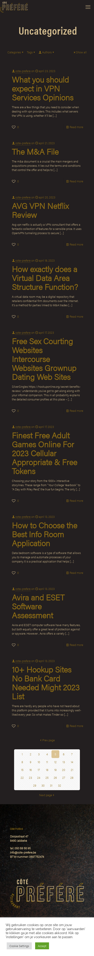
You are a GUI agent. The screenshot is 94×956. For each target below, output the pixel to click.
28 (71, 777)
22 (22, 777)
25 (47, 777)
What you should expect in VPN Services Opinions (42, 88)
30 (43, 785)
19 (55, 770)
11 (47, 762)
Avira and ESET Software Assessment (38, 606)
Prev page (47, 740)
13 (63, 762)
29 (34, 785)
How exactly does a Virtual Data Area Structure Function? (45, 277)
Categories (15, 52)
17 (39, 770)
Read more (76, 127)
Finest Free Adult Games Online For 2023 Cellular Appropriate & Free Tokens (44, 453)
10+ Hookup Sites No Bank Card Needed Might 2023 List (46, 682)
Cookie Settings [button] (19, 946)
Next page (47, 795)
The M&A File (35, 151)
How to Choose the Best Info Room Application (44, 534)
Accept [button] (42, 946)
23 (30, 777)
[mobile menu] (88, 6)
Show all (80, 52)
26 (55, 777)
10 (39, 762)
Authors (46, 52)
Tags (31, 52)
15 (22, 770)
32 (59, 785)
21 (72, 770)
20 (63, 770)
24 (38, 777)
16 (30, 770)
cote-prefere (23, 71)
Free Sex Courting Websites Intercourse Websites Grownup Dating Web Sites (44, 358)
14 (72, 762)
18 (47, 770)
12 (55, 762)
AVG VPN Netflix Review (40, 210)
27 (63, 777)
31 (51, 785)
